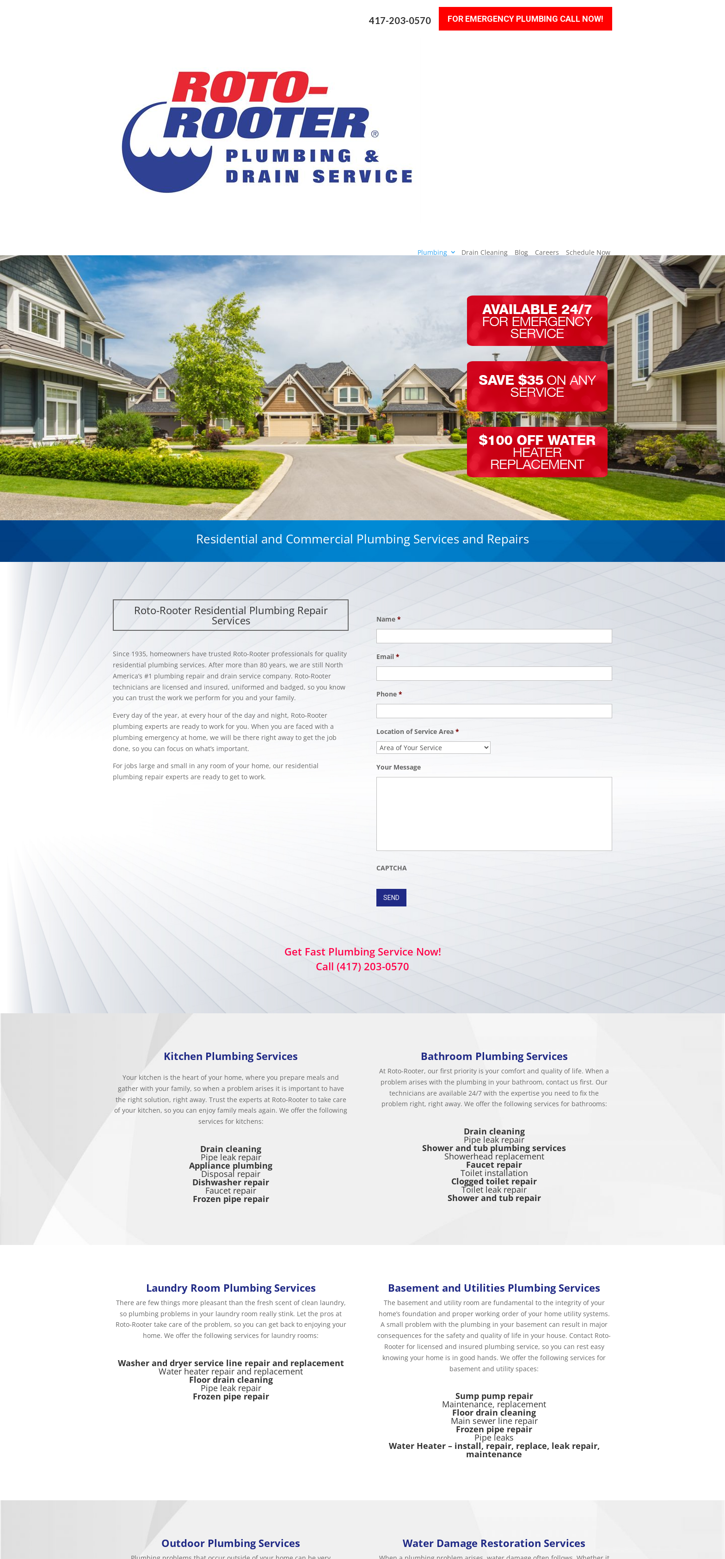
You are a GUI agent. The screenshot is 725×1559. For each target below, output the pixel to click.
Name (388, 436)
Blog (521, 50)
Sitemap (256, 1546)
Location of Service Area (417, 549)
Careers (547, 50)
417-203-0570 (400, 13)
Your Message (398, 584)
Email (387, 474)
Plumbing (432, 50)
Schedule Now (588, 50)
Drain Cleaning (484, 50)
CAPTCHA (391, 685)
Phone (389, 511)
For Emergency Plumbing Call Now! (525, 12)
